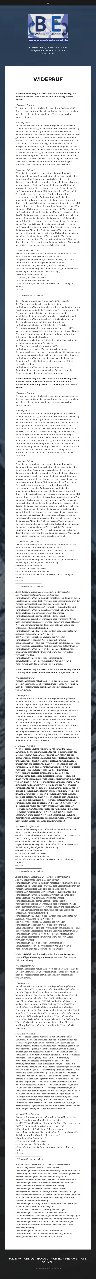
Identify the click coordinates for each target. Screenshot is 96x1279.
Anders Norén (53, 1268)
